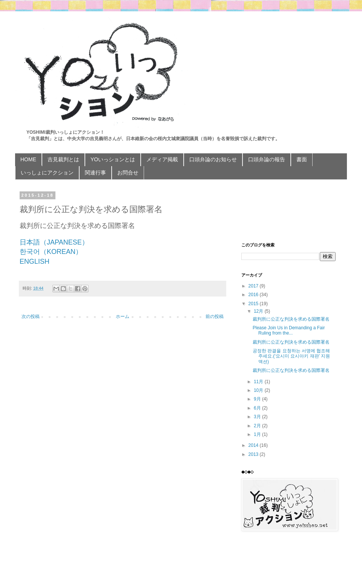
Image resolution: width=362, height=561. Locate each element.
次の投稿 (30, 316)
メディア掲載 (162, 159)
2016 (254, 294)
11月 (259, 381)
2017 (254, 286)
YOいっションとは (112, 159)
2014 (254, 445)
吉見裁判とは (63, 159)
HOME (28, 159)
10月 (259, 390)
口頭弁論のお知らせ (213, 159)
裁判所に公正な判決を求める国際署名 (291, 319)
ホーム (122, 316)
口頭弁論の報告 (266, 159)
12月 (259, 311)
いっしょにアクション (47, 173)
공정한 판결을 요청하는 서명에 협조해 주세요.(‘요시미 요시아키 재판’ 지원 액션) (291, 356)
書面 (301, 159)
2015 (254, 303)
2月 (258, 425)
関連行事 (95, 173)
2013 (254, 454)
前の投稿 (215, 316)
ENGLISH (34, 261)
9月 (258, 399)
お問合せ (127, 173)
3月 (258, 416)
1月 (258, 434)
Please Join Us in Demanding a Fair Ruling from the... (289, 330)
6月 (258, 408)
